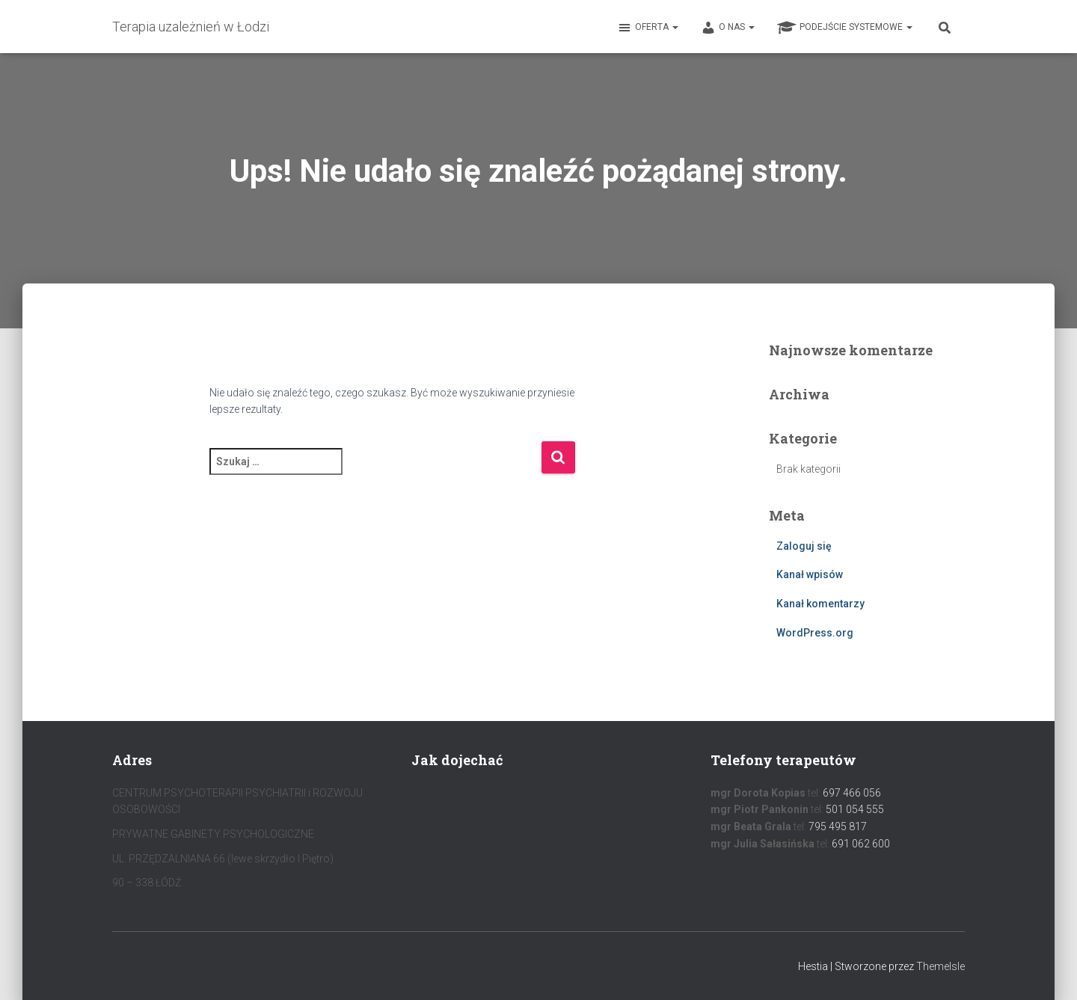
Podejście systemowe (844, 27)
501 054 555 (855, 809)
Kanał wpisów (809, 574)
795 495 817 (837, 826)
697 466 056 (852, 793)
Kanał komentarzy (820, 604)
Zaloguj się (804, 546)
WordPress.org (814, 633)
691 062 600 (861, 844)
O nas (728, 27)
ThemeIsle (940, 966)
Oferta (647, 27)
